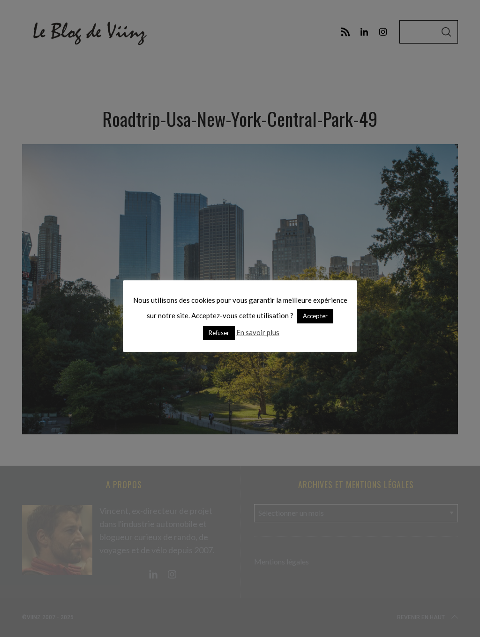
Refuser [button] (219, 333)
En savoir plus (257, 332)
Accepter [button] (315, 316)
